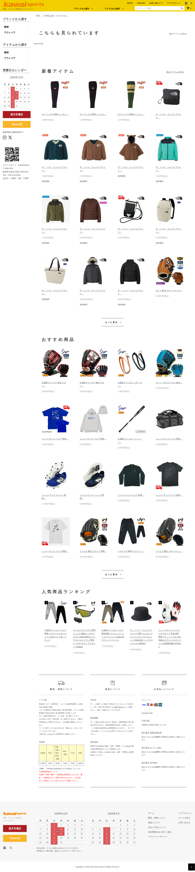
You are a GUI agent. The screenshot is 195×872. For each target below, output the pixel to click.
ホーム (151, 813)
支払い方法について (157, 827)
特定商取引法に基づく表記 (160, 832)
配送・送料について (157, 818)
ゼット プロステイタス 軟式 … (169, 383)
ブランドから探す (81, 9)
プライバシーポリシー (158, 836)
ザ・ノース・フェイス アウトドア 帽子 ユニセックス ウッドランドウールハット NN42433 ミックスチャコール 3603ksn (141, 637)
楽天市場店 (16, 114)
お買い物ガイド (156, 3)
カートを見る (184, 818)
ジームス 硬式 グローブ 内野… (93, 551)
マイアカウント (174, 3)
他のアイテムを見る (178, 34)
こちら (49, 734)
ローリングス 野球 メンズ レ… (55, 114)
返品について (154, 822)
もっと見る (111, 322)
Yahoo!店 (141, 3)
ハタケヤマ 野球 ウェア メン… (131, 551)
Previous (46, 612)
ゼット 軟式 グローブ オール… (169, 290)
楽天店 (130, 3)
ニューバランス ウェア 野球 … (55, 439)
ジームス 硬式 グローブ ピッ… (169, 551)
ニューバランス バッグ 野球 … (169, 439)
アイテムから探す (112, 9)
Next (179, 612)
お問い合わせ (119, 707)
